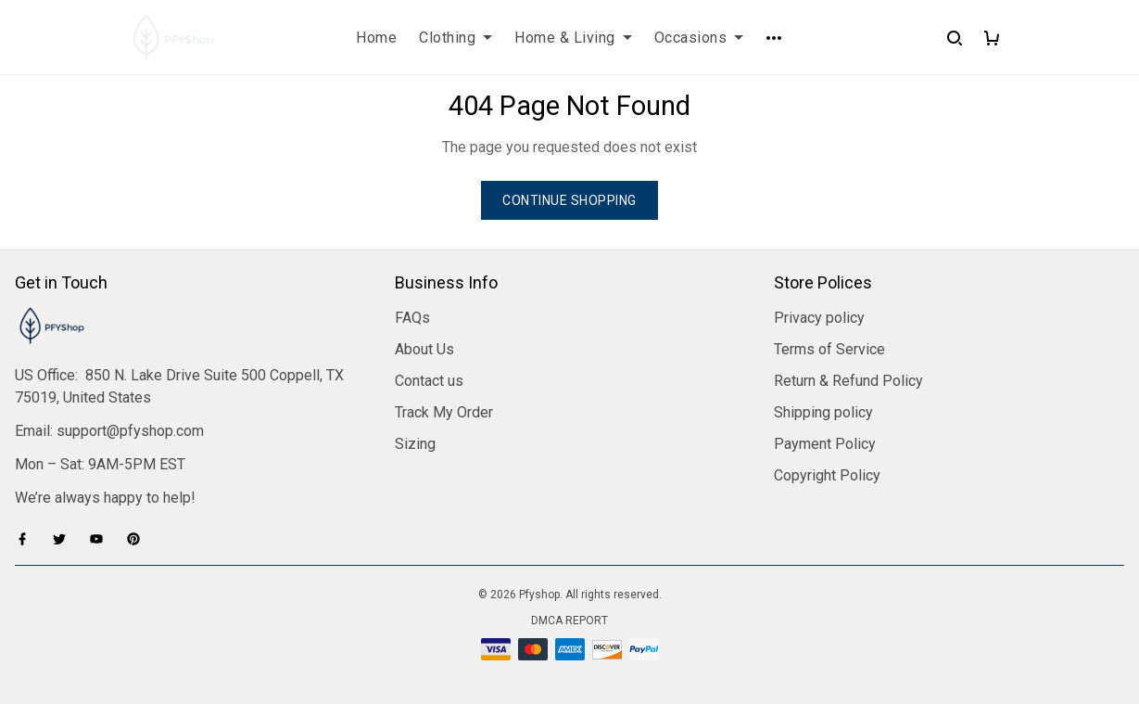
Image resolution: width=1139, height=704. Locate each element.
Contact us (429, 381)
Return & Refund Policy (848, 381)
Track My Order (444, 412)
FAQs (412, 317)
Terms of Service (829, 349)
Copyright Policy (827, 475)
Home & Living (573, 37)
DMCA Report (569, 620)
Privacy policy (819, 317)
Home (376, 37)
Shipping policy (823, 412)
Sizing (415, 444)
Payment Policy (825, 444)
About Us (424, 349)
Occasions (699, 37)
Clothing (455, 37)
